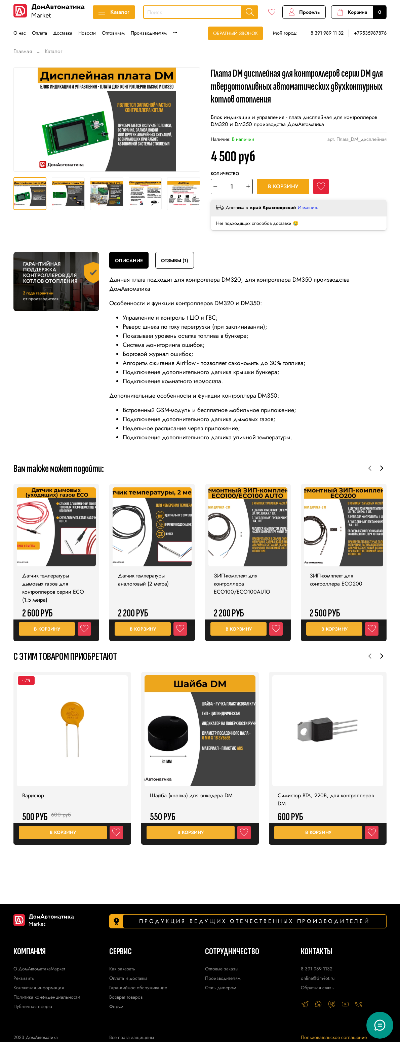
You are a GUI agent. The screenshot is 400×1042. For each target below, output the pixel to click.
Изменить (308, 207)
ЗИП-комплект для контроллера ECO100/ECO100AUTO (242, 581)
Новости (87, 33)
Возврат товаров (126, 997)
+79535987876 (370, 33)
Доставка (62, 33)
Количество (225, 174)
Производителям (149, 33)
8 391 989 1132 (316, 968)
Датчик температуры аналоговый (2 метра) (143, 577)
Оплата (39, 33)
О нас (19, 33)
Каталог (113, 12)
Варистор (33, 793)
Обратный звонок (235, 33)
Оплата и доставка (128, 978)
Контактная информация (38, 987)
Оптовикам (113, 33)
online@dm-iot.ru (317, 978)
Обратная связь (317, 987)
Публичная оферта (32, 1006)
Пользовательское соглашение (334, 1037)
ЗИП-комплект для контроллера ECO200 (336, 577)
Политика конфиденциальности (46, 997)
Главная (22, 51)
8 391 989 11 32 (327, 33)
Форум (116, 1006)
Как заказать (122, 968)
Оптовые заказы (221, 968)
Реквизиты (24, 978)
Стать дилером (220, 987)
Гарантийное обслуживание (138, 987)
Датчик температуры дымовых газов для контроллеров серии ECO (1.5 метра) (53, 585)
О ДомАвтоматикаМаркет (39, 968)
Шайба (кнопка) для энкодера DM (191, 793)
